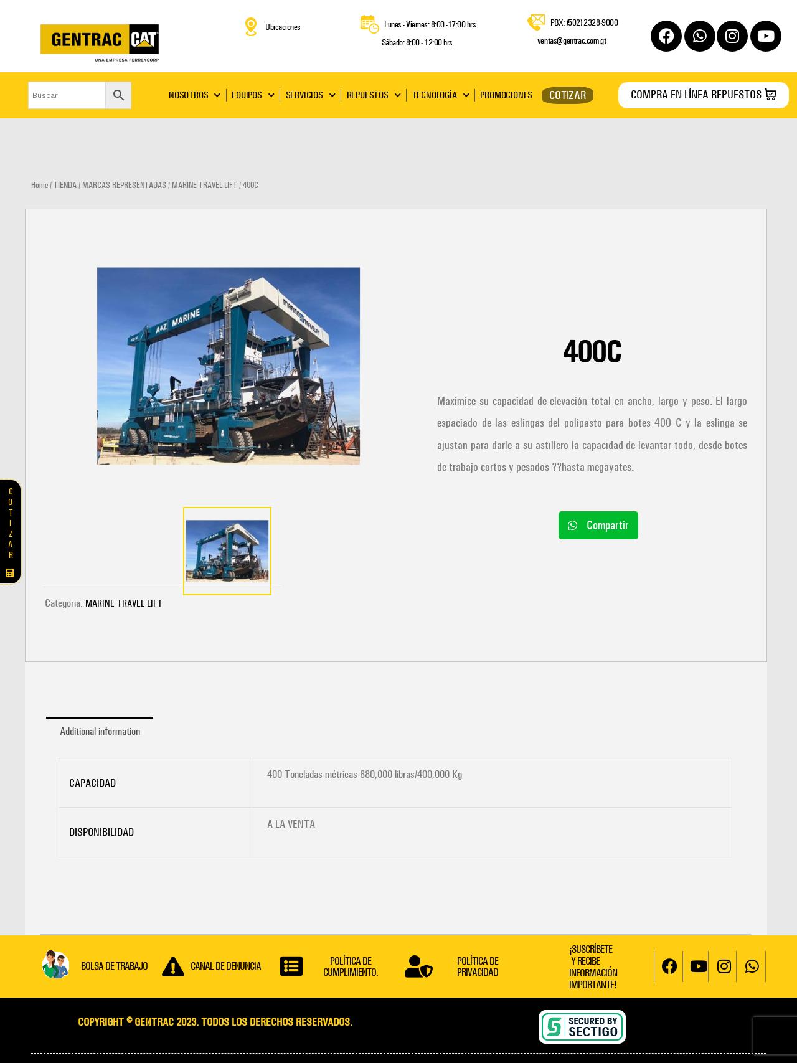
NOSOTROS (194, 95)
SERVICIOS (311, 95)
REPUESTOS (374, 95)
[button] (598, 525)
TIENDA (65, 185)
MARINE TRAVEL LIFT (204, 185)
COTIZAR (567, 95)
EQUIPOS (253, 95)
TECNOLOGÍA (440, 95)
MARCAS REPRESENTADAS (124, 185)
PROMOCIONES (506, 95)
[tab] (99, 731)
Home (39, 185)
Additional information (100, 731)
